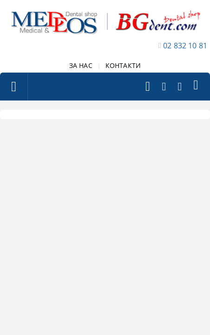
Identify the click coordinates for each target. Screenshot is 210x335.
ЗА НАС (80, 65)
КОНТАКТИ (123, 65)
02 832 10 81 (185, 45)
